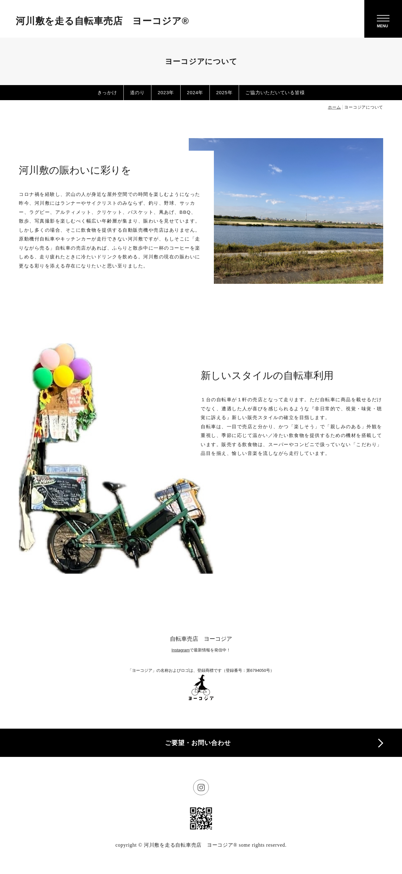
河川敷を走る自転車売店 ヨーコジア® (102, 21)
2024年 (195, 92)
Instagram (180, 650)
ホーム (334, 107)
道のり (137, 92)
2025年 (224, 92)
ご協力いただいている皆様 (275, 92)
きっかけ (107, 92)
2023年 (166, 92)
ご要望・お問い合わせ (198, 742)
